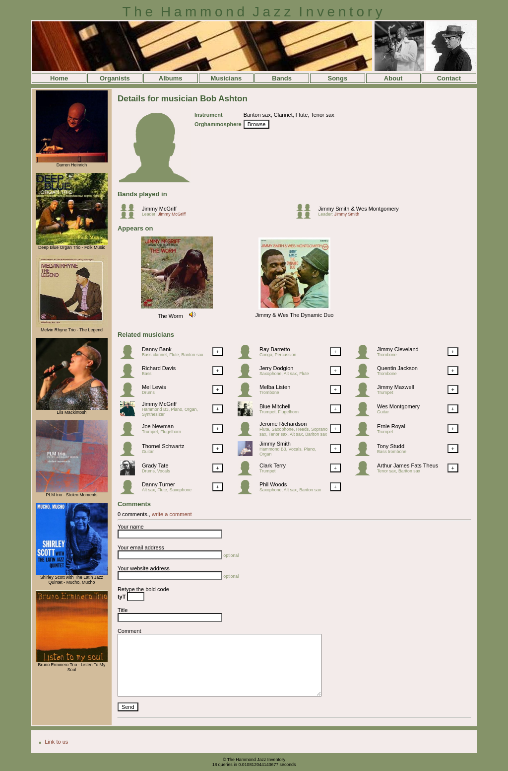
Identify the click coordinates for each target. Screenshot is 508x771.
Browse (257, 124)
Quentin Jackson (397, 368)
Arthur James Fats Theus (407, 465)
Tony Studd (390, 446)
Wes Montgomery (398, 406)
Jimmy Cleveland (398, 349)
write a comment (172, 514)
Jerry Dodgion (276, 368)
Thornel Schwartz (163, 446)
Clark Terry (272, 465)
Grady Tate (155, 465)
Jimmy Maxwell (395, 387)
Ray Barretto (274, 349)
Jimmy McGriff (159, 209)
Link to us (56, 742)
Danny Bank (157, 349)
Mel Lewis (154, 387)
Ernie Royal (391, 426)
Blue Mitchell (274, 406)
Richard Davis (159, 368)
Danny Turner (158, 484)
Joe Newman (158, 426)
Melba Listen (274, 387)
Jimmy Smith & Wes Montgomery (358, 209)
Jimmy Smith (346, 214)
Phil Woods (273, 484)
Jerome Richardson (283, 424)
